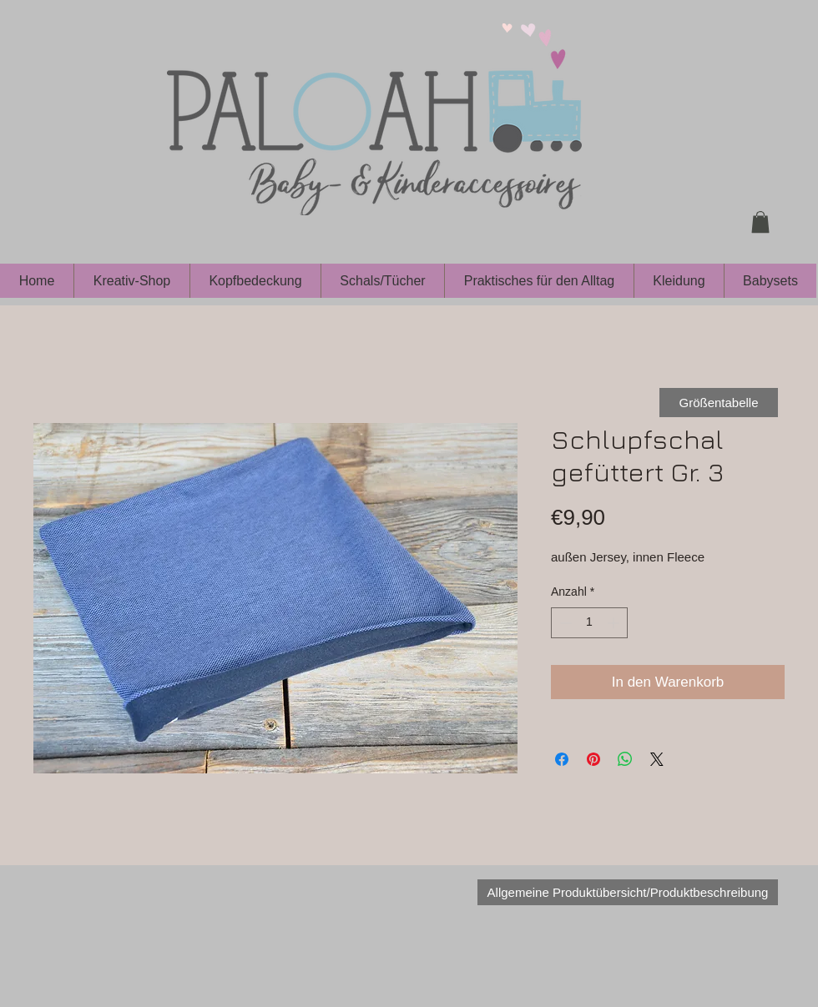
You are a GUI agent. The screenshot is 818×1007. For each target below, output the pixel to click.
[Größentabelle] (718, 402)
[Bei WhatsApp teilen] (625, 759)
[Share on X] (657, 759)
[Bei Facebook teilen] (562, 759)
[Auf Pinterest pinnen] (593, 759)
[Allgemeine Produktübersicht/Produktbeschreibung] (627, 892)
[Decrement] (563, 622)
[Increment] (614, 622)
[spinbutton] (589, 622)
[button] (760, 222)
